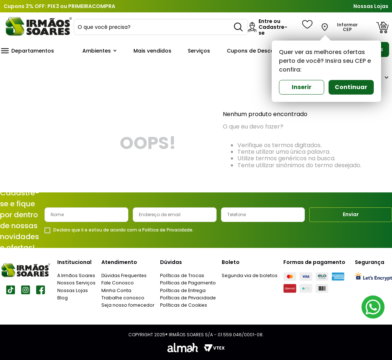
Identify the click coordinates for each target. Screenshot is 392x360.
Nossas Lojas (370, 6)
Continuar (351, 87)
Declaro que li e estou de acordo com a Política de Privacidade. (123, 230)
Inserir (301, 87)
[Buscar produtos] (239, 27)
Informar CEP (347, 27)
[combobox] (161, 27)
